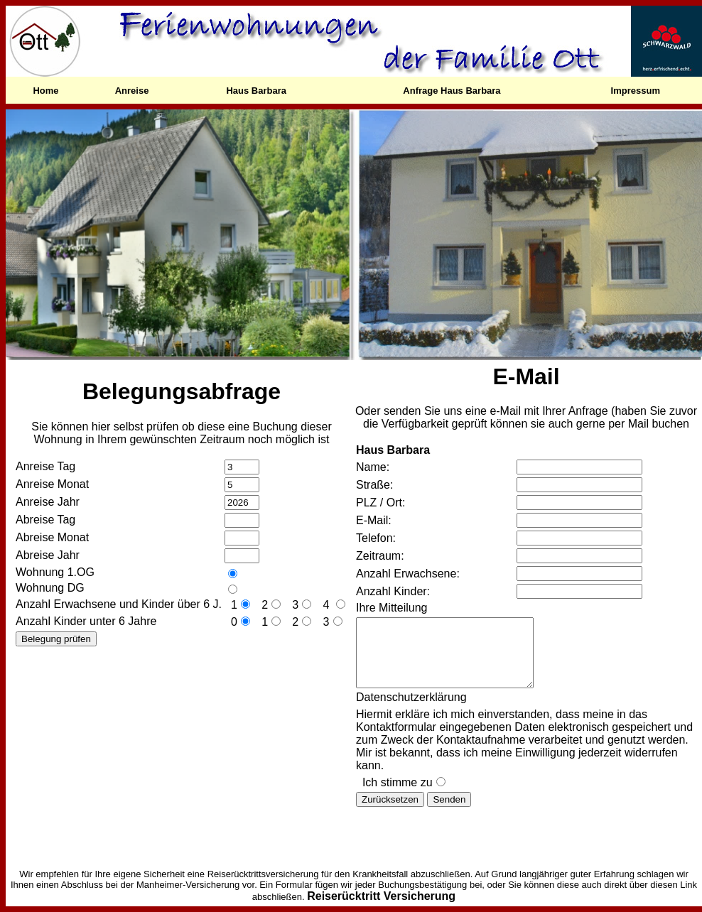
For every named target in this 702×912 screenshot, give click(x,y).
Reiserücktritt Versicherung (381, 896)
